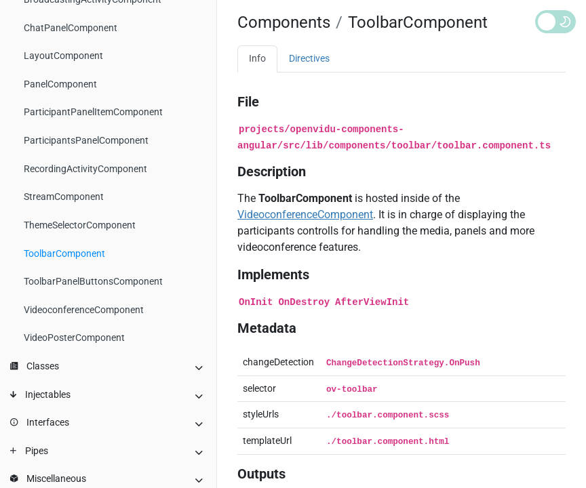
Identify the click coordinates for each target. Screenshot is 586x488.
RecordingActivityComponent (85, 169)
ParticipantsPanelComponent (86, 140)
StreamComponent (64, 197)
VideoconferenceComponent (84, 310)
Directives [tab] (309, 58)
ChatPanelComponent (70, 28)
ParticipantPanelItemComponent (93, 112)
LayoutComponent (63, 56)
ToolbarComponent (64, 254)
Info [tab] (257, 58)
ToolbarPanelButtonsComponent (93, 281)
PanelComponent (60, 84)
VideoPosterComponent (74, 338)
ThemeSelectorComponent (80, 225)
